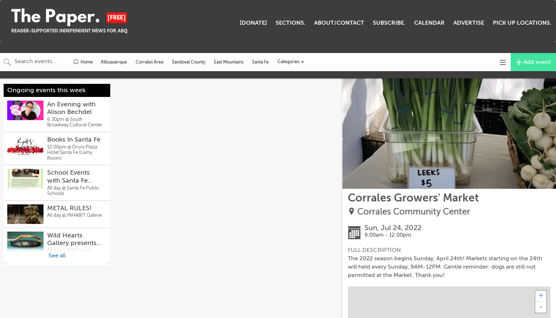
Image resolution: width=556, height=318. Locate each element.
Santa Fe (260, 62)
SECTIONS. (290, 23)
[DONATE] (253, 23)
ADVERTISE (468, 23)
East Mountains (228, 62)
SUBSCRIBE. (389, 23)
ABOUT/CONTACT (339, 23)
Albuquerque (114, 62)
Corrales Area (149, 62)
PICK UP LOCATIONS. (522, 23)
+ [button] (541, 296)
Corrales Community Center (413, 212)
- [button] (540, 307)
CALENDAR (429, 23)
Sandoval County (188, 62)
